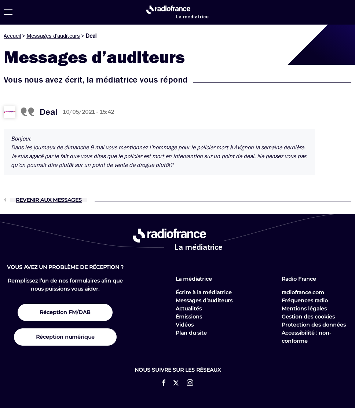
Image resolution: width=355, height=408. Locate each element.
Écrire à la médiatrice (204, 292)
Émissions (189, 316)
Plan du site (191, 332)
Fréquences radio (305, 300)
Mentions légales (304, 308)
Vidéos (185, 324)
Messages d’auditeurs (53, 36)
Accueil (12, 36)
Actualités (189, 308)
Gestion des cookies (308, 316)
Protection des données (314, 324)
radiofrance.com (303, 292)
